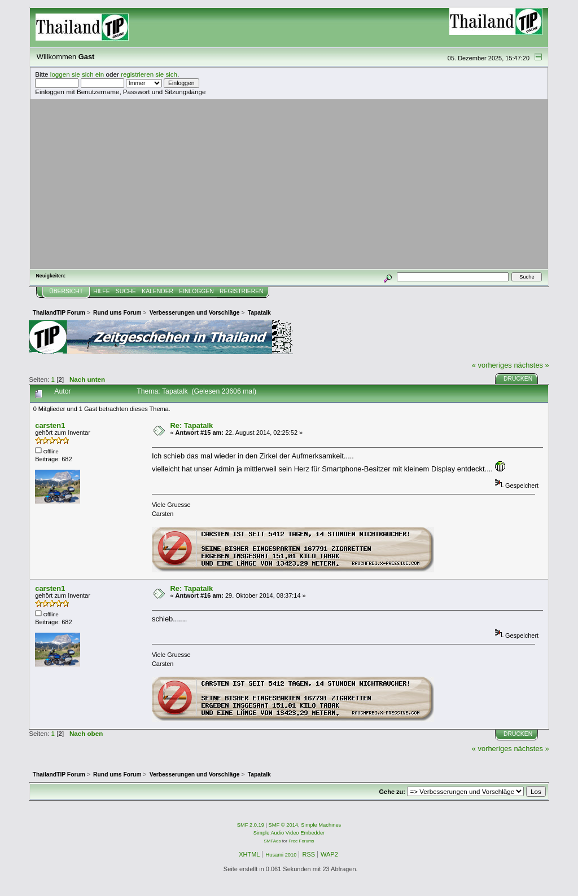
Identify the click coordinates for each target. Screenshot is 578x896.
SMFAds (272, 841)
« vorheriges (492, 365)
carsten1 (50, 425)
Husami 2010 (280, 855)
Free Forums (301, 841)
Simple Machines (321, 825)
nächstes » (531, 365)
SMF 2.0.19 (250, 825)
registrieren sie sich (149, 74)
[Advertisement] (289, 184)
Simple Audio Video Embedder (289, 833)
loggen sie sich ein (77, 74)
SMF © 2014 (284, 825)
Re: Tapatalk (191, 425)
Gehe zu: (392, 791)
